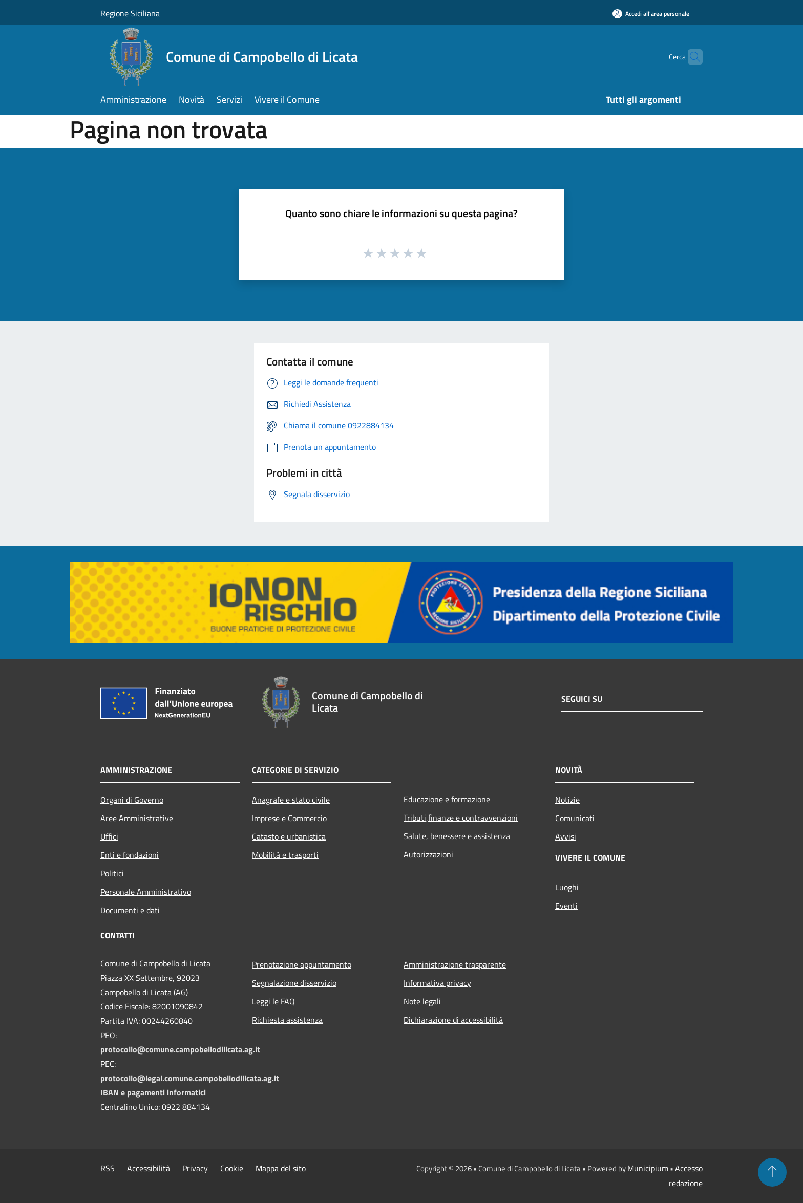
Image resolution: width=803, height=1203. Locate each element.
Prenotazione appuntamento (301, 964)
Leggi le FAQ (273, 1001)
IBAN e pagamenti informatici (153, 1092)
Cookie (231, 1168)
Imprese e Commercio (289, 818)
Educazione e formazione (447, 799)
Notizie (567, 799)
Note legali (422, 1001)
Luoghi (567, 887)
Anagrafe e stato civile (291, 799)
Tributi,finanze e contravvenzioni (461, 817)
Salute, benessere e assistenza (457, 836)
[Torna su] (772, 1172)
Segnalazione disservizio (294, 983)
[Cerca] (690, 57)
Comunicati (575, 818)
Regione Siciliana (130, 13)
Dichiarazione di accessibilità (453, 1020)
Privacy (195, 1168)
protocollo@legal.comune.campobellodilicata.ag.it (189, 1078)
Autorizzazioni (428, 854)
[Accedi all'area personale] (651, 14)
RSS (107, 1168)
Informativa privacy (437, 983)
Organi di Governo (131, 799)
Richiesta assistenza (287, 1020)
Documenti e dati (130, 910)
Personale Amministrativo (145, 892)
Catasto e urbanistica (289, 836)
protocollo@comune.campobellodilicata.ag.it (180, 1049)
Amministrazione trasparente (455, 964)
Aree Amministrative (136, 818)
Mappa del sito (281, 1168)
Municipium (647, 1168)
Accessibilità (148, 1168)
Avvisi (565, 836)
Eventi (566, 905)
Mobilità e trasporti (285, 855)
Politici (112, 873)
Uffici (109, 836)
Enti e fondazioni (129, 855)
